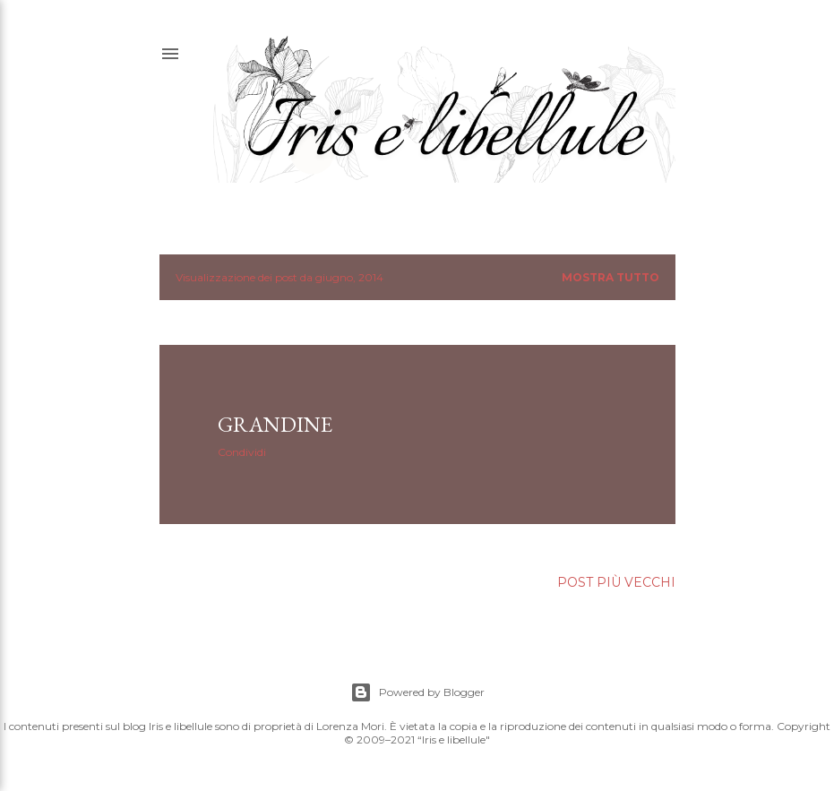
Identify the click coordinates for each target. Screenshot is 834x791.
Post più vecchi (616, 582)
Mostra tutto (610, 277)
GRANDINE (275, 424)
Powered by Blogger (417, 692)
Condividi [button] (242, 452)
